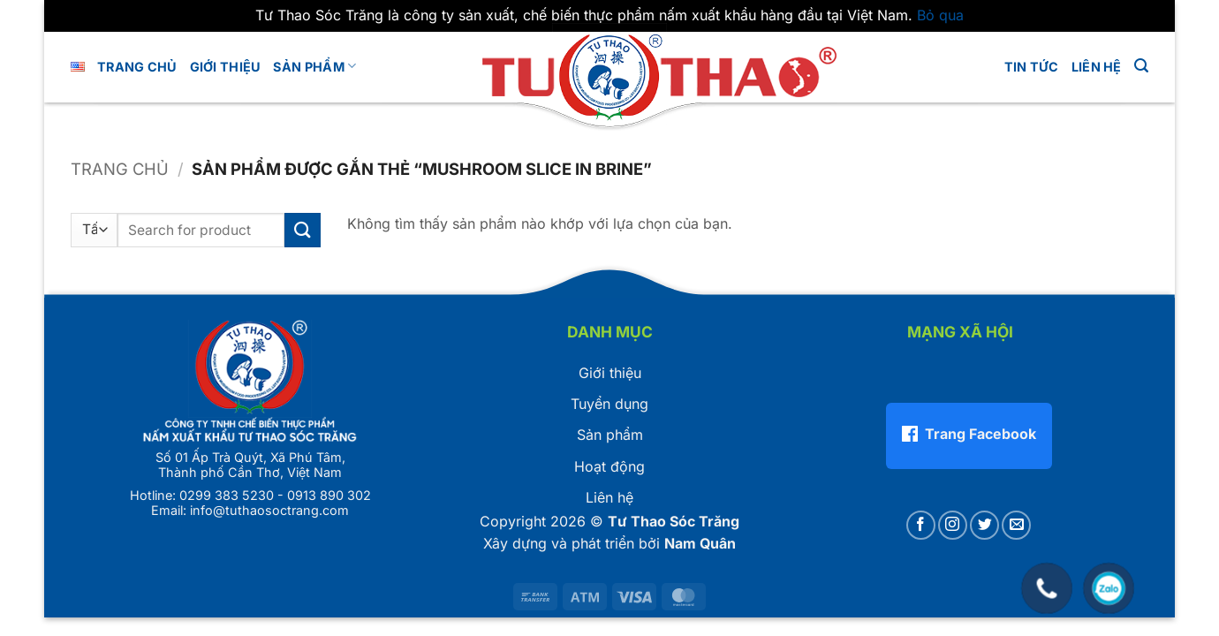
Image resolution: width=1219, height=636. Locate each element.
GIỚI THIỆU (225, 66)
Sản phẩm (314, 65)
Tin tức (1031, 66)
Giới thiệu (610, 373)
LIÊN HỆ (1096, 66)
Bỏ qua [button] (940, 15)
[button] (1141, 66)
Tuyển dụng (609, 404)
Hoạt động (609, 466)
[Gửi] (302, 230)
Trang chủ (137, 66)
